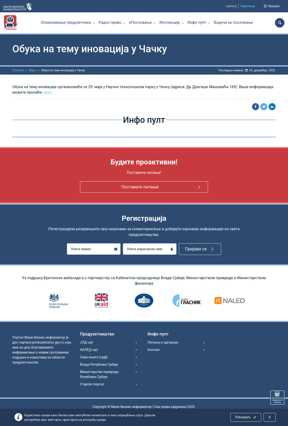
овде (47, 92)
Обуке (32, 70)
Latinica (231, 6)
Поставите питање (161, 187)
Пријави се (200, 249)
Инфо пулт (196, 22)
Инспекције (169, 22)
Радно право (110, 22)
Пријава (271, 6)
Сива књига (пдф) (94, 357)
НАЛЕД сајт (89, 350)
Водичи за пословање (233, 22)
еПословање (140, 22)
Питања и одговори (163, 342)
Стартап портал (92, 384)
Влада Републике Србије (99, 364)
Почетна (17, 70)
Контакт (154, 350)
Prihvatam (246, 417)
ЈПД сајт (86, 342)
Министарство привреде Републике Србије (99, 374)
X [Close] (270, 417)
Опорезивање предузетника (66, 22)
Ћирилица (247, 6)
